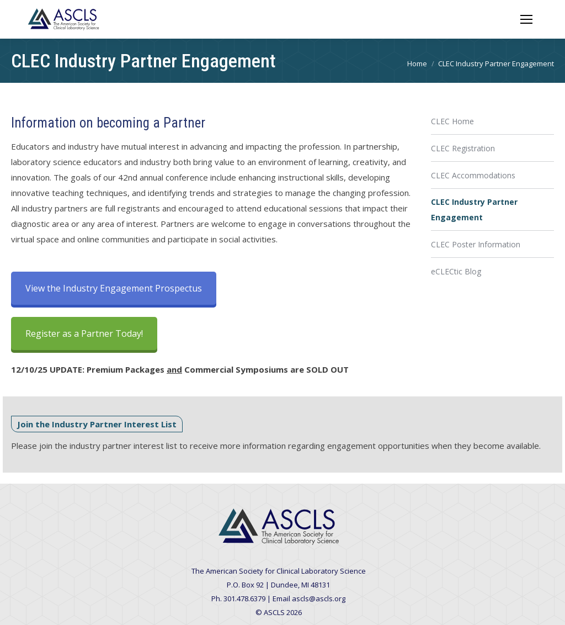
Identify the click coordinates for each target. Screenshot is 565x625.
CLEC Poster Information (475, 244)
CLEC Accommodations (473, 175)
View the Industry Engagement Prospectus (113, 288)
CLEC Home (452, 121)
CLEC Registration (463, 148)
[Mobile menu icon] (526, 19)
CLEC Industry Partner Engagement (474, 210)
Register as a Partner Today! (84, 333)
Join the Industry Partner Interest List (97, 424)
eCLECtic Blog (456, 271)
